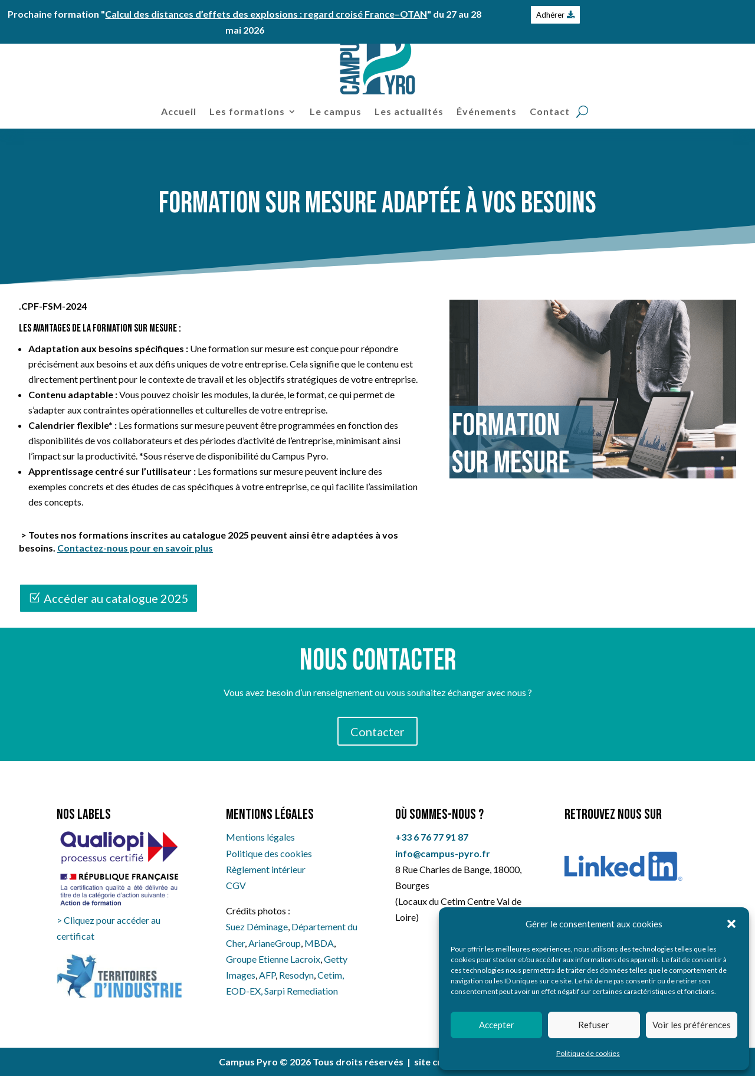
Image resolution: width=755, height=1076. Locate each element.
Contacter (377, 731)
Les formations (247, 111)
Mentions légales (260, 836)
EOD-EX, (245, 990)
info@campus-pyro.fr (442, 853)
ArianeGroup (274, 943)
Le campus (336, 111)
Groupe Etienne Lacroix (273, 959)
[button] (731, 924)
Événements (487, 111)
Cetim (329, 974)
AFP (267, 974)
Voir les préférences (691, 1024)
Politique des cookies (269, 853)
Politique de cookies (588, 1053)
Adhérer (550, 14)
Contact (550, 111)
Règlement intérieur (266, 869)
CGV (236, 885)
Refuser (593, 1024)
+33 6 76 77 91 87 (431, 836)
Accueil (178, 111)
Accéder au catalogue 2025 (116, 598)
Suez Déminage (257, 926)
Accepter (496, 1024)
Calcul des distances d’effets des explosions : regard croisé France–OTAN (266, 13)
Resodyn (296, 974)
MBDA (319, 943)
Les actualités (409, 111)
